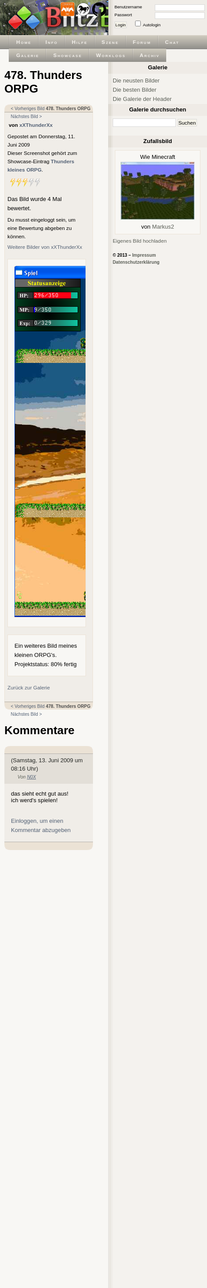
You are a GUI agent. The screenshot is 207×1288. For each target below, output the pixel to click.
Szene (110, 42)
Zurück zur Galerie (28, 687)
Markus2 (163, 226)
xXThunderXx (36, 125)
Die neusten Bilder (136, 80)
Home (24, 42)
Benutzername (128, 6)
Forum (142, 42)
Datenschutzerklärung (136, 262)
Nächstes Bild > (26, 116)
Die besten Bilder (135, 89)
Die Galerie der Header (142, 99)
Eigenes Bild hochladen (140, 241)
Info (52, 42)
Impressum (144, 255)
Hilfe (80, 42)
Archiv (150, 55)
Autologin (152, 24)
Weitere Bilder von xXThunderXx (44, 247)
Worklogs (110, 55)
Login (120, 24)
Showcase (67, 55)
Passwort (123, 14)
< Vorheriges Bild (28, 108)
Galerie (27, 55)
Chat (172, 42)
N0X (31, 776)
